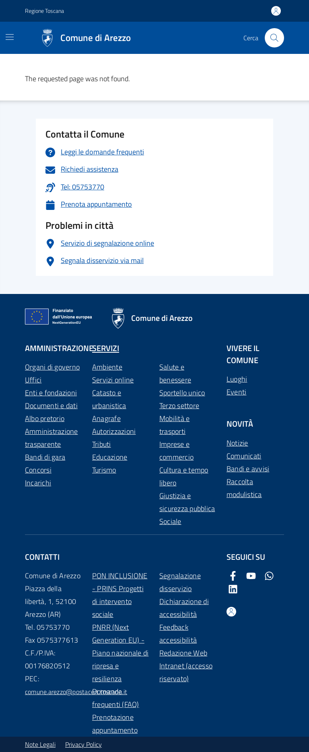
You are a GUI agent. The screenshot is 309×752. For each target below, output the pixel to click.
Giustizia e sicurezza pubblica (187, 502)
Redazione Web (183, 652)
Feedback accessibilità (178, 633)
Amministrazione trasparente (51, 438)
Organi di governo (52, 367)
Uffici (33, 379)
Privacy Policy (83, 744)
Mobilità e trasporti (174, 425)
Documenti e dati (51, 405)
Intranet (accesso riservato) (185, 672)
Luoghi (237, 379)
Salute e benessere (175, 373)
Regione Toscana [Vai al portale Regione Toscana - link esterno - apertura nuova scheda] (44, 10)
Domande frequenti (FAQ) (115, 698)
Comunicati (244, 455)
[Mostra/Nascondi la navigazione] (9, 37)
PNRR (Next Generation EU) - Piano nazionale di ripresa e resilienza (120, 653)
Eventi (236, 391)
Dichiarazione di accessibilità (184, 608)
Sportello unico (182, 392)
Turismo (104, 469)
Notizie (237, 443)
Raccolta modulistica (244, 488)
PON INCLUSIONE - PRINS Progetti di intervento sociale (119, 595)
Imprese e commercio (176, 450)
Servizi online (113, 379)
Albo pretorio (44, 418)
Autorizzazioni (114, 431)
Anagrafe (106, 418)
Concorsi (38, 469)
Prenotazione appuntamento (115, 724)
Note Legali (40, 744)
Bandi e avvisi (248, 468)
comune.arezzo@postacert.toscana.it (76, 692)
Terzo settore (179, 405)
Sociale (170, 521)
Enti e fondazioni (51, 392)
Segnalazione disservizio (180, 582)
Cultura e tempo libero (183, 476)
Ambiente (107, 367)
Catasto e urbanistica (109, 399)
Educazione (109, 457)
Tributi (101, 444)
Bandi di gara (45, 457)
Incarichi (38, 482)
